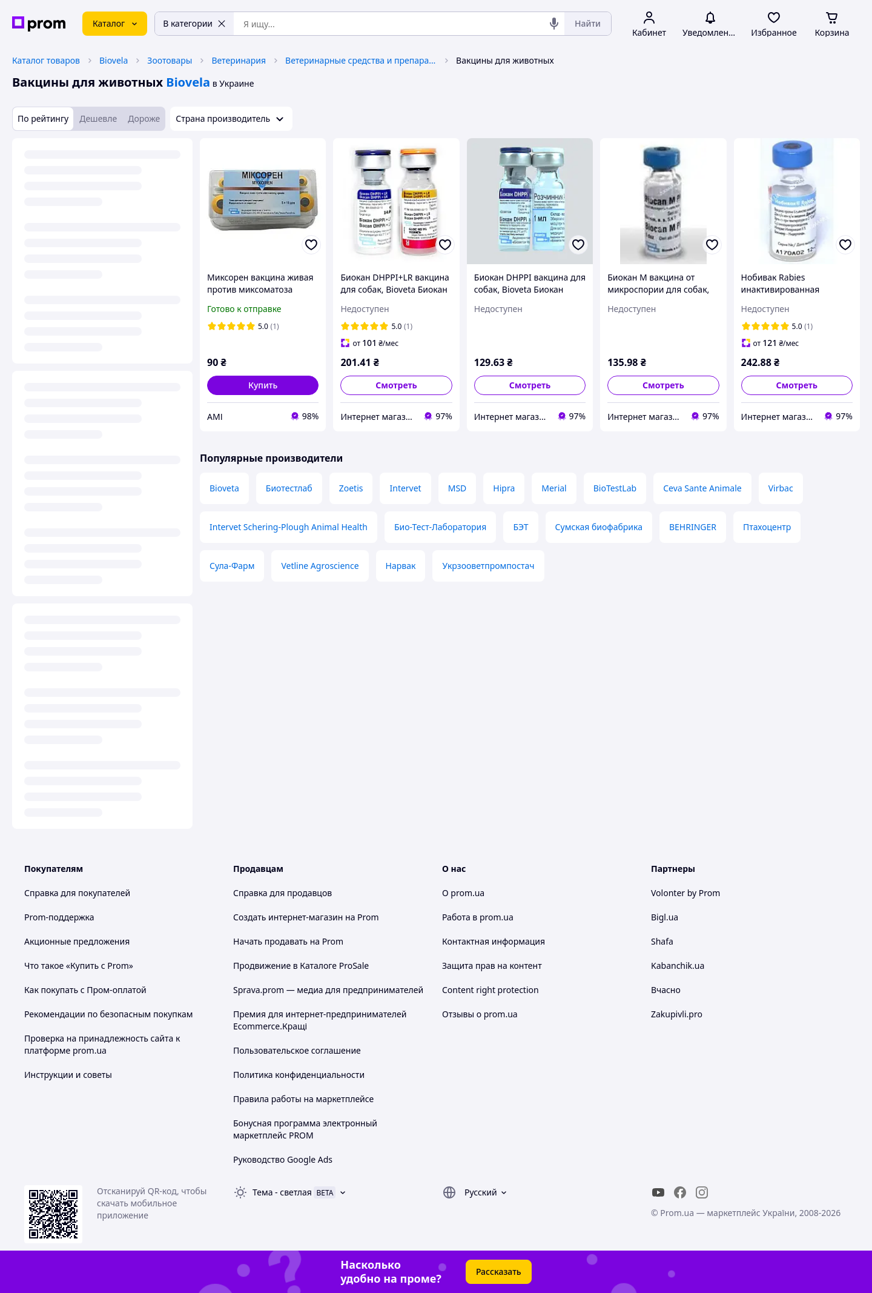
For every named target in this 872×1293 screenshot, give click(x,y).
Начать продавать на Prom (288, 941)
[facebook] (680, 1192)
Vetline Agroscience (319, 565)
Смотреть (396, 385)
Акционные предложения (77, 941)
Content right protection (490, 990)
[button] (263, 385)
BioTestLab (614, 488)
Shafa (662, 941)
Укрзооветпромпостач (488, 565)
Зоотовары (169, 60)
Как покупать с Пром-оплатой (85, 990)
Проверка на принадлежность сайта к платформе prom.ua (102, 1044)
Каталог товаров (46, 60)
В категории (194, 23)
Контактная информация (493, 941)
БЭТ (520, 527)
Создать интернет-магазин (288, 917)
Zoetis (351, 488)
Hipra (504, 488)
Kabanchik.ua (677, 965)
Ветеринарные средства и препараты (361, 60)
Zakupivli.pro (676, 1014)
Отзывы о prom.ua (480, 1014)
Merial (553, 488)
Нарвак (401, 565)
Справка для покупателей (77, 893)
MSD (457, 488)
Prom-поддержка (59, 917)
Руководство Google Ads (282, 1159)
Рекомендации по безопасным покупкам (108, 1014)
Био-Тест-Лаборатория (440, 527)
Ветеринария (238, 60)
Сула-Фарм (232, 565)
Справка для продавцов (282, 893)
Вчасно (666, 990)
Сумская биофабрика (598, 527)
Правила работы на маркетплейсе (303, 1099)
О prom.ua (463, 893)
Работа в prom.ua (478, 917)
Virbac (780, 488)
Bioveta (224, 488)
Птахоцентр (767, 527)
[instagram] (702, 1192)
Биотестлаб (289, 488)
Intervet (405, 488)
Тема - (282, 1192)
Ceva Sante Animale (702, 488)
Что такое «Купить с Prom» (78, 965)
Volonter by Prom (685, 893)
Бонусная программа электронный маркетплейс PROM (305, 1129)
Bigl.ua (664, 917)
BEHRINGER (692, 527)
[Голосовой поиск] (554, 23)
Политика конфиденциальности (299, 1074)
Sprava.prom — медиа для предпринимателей (328, 990)
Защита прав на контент (492, 965)
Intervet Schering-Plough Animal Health (289, 527)
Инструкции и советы (68, 1074)
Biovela (113, 60)
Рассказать (498, 1271)
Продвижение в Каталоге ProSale (301, 965)
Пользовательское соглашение (297, 1050)
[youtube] (658, 1192)
